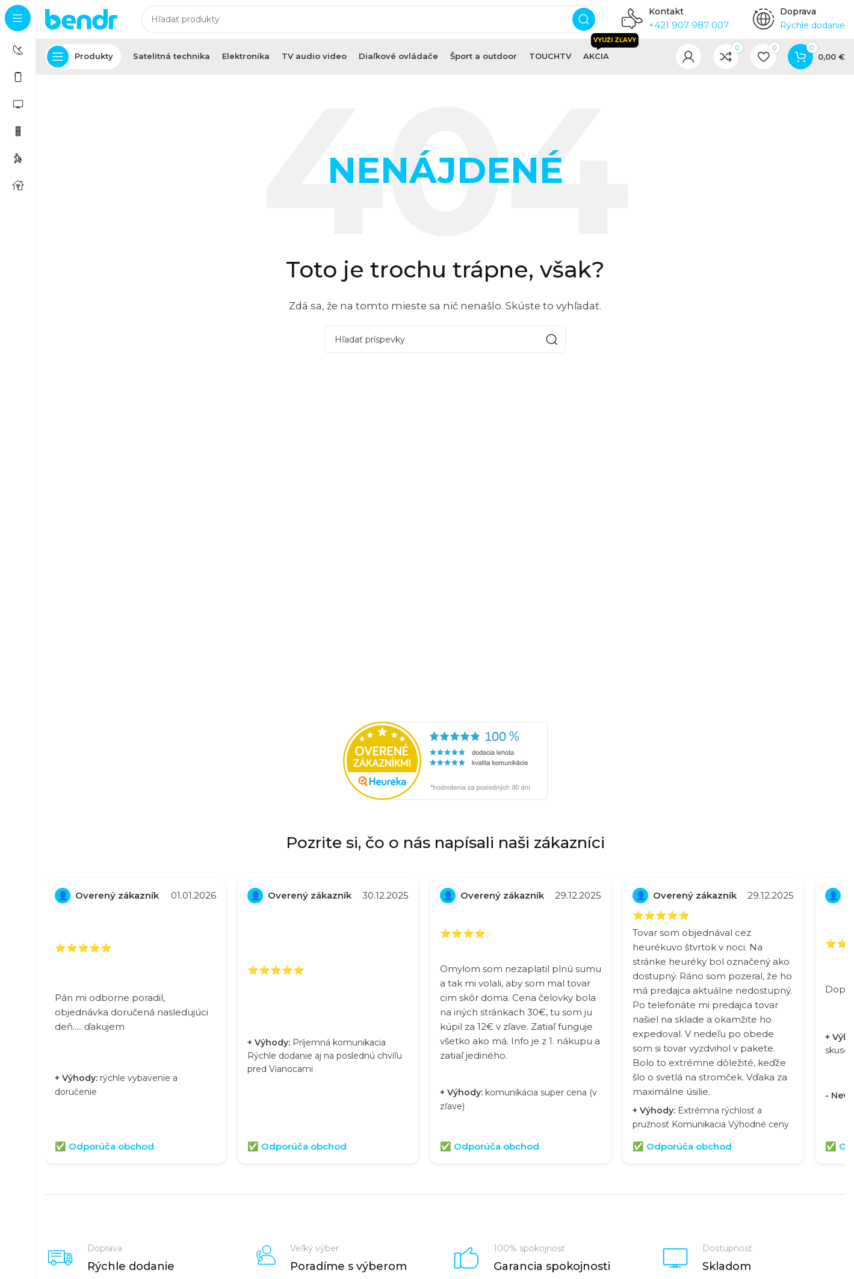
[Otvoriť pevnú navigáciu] (83, 66)
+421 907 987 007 (689, 30)
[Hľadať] (369, 24)
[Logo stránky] (81, 23)
